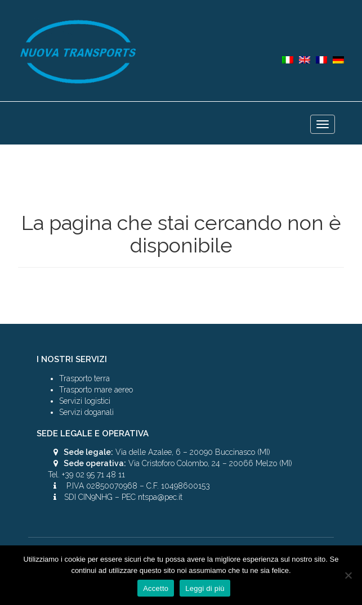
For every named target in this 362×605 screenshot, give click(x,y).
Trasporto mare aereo (96, 389)
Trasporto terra (84, 378)
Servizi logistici (84, 400)
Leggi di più (205, 588)
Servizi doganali (86, 412)
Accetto (155, 588)
